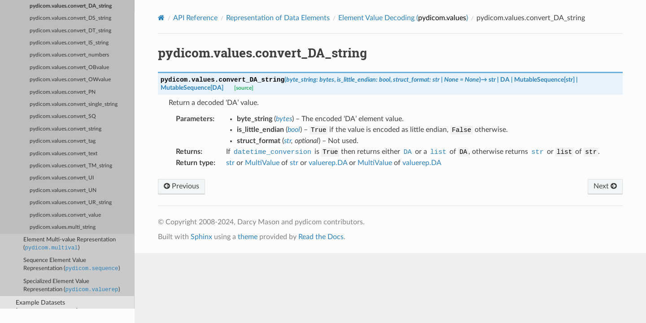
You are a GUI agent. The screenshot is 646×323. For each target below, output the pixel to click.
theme (248, 236)
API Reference (195, 18)
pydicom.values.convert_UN (63, 190)
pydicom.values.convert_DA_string (71, 6)
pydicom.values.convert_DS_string (70, 18)
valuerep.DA (328, 162)
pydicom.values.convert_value (65, 215)
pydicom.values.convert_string (65, 129)
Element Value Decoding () (403, 18)
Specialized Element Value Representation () (71, 286)
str (230, 162)
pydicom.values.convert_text (63, 153)
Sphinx (201, 236)
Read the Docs (321, 236)
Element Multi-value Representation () (69, 244)
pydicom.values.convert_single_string (74, 104)
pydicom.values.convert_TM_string (71, 165)
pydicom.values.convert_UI (62, 177)
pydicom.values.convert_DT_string (70, 30)
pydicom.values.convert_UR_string (71, 202)
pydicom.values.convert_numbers (69, 54)
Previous (181, 186)
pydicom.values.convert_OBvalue (69, 67)
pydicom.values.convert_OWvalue (70, 79)
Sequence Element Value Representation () (71, 265)
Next (605, 186)
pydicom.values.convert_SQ (63, 116)
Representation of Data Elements (278, 18)
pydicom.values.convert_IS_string (69, 42)
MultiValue (262, 162)
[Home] (161, 18)
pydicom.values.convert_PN (63, 92)
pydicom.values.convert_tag (63, 141)
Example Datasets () (47, 307)
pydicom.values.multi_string (63, 227)
